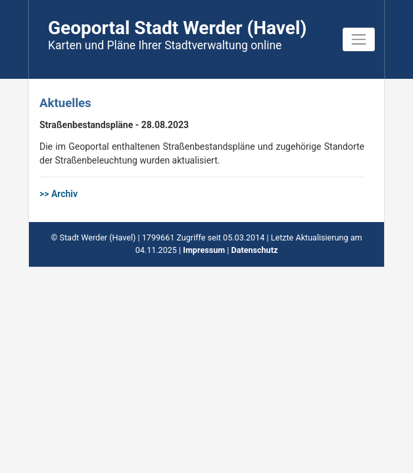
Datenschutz (254, 250)
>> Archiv (58, 194)
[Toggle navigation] (359, 39)
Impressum (204, 250)
